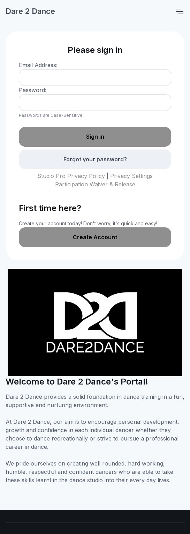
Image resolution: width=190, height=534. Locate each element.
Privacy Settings (131, 175)
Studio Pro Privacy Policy (71, 175)
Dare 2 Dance (30, 11)
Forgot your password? (95, 159)
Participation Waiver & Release (95, 184)
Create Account (95, 237)
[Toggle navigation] (179, 11)
